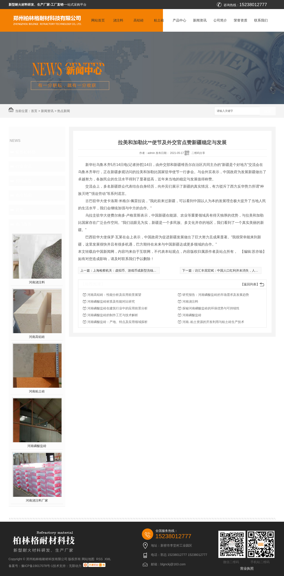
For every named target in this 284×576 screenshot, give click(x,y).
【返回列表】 (250, 284)
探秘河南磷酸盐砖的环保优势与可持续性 (210, 308)
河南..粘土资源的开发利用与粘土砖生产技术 (213, 322)
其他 (19, 210)
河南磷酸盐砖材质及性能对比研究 (111, 301)
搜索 (267, 111)
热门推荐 (23, 224)
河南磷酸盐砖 (36, 446)
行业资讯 (23, 166)
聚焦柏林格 (25, 152)
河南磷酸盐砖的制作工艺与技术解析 (112, 315)
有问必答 (23, 181)
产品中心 (179, 20)
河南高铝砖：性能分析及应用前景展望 (114, 294)
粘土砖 (159, 20)
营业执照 (247, 568)
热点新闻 (63, 111)
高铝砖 (139, 20)
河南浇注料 (37, 282)
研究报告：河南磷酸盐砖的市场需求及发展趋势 (215, 294)
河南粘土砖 (37, 391)
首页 (34, 111)
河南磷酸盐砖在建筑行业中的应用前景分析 (117, 308)
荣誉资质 (240, 20)
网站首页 (98, 20)
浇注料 (118, 20)
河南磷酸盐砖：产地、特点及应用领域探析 (117, 322)
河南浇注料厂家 (37, 500)
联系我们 (261, 20)
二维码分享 (198, 153)
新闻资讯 (200, 20)
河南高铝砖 (37, 337)
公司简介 (220, 20)
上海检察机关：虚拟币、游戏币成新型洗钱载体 (126, 270)
